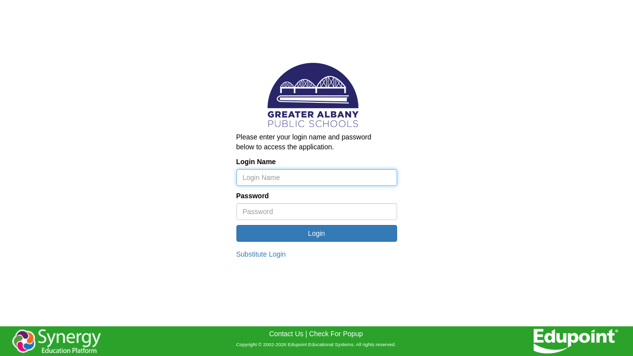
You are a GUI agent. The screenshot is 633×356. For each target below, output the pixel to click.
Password (252, 196)
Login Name (256, 162)
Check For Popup (336, 334)
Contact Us (286, 334)
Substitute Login (261, 254)
